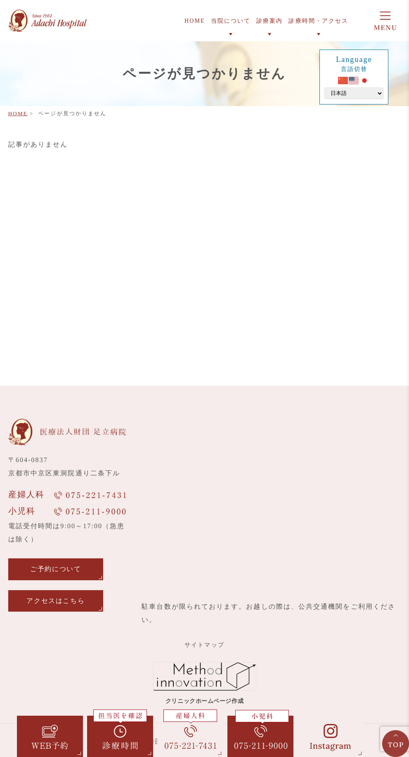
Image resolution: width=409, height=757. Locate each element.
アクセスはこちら (55, 600)
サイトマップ (204, 645)
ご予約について (55, 568)
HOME (18, 113)
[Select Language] (353, 93)
